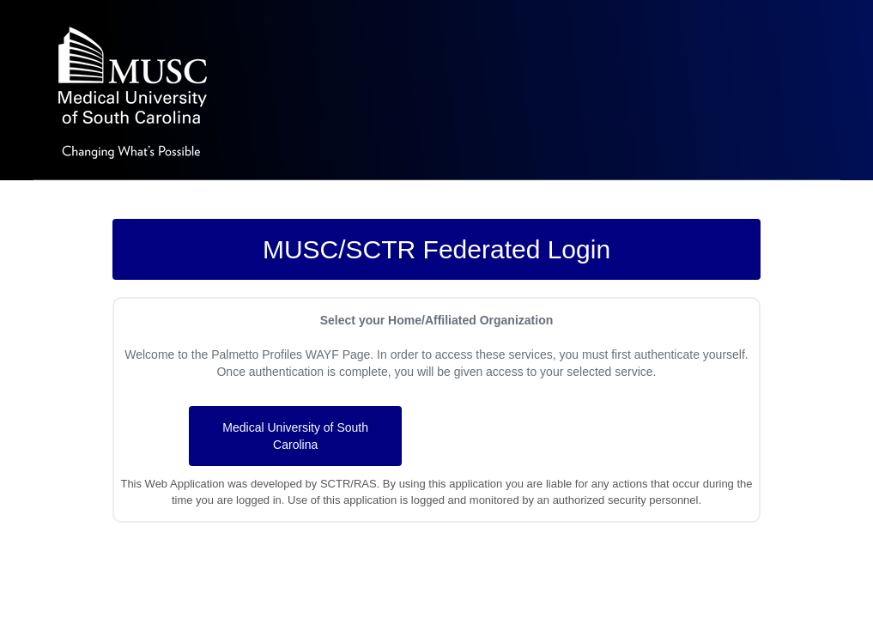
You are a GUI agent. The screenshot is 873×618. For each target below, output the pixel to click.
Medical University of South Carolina (295, 436)
